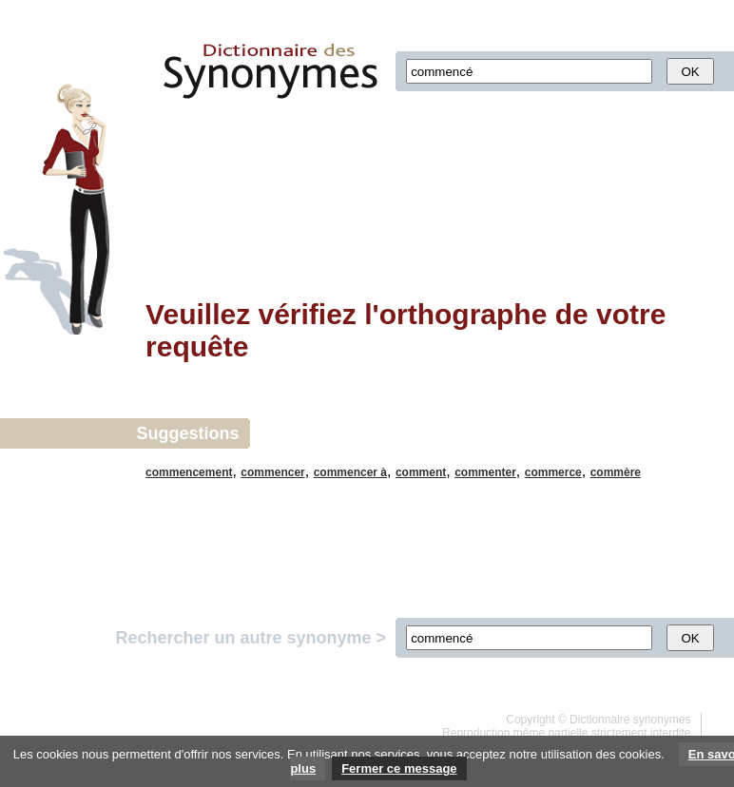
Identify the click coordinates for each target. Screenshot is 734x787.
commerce (553, 472)
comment (421, 472)
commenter (485, 472)
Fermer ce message (398, 768)
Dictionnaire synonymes (630, 719)
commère (615, 472)
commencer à (350, 472)
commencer (272, 472)
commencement (188, 472)
